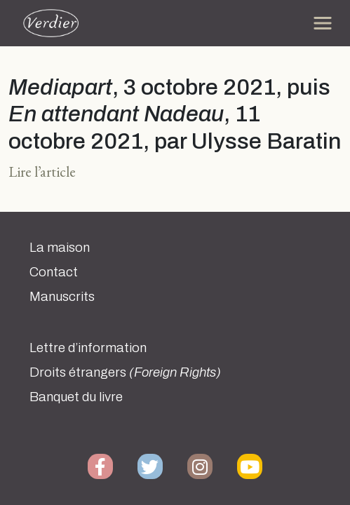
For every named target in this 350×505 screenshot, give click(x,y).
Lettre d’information (88, 348)
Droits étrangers (125, 372)
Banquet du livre (76, 397)
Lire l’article (42, 171)
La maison (59, 248)
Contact (53, 272)
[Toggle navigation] (323, 23)
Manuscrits (62, 297)
